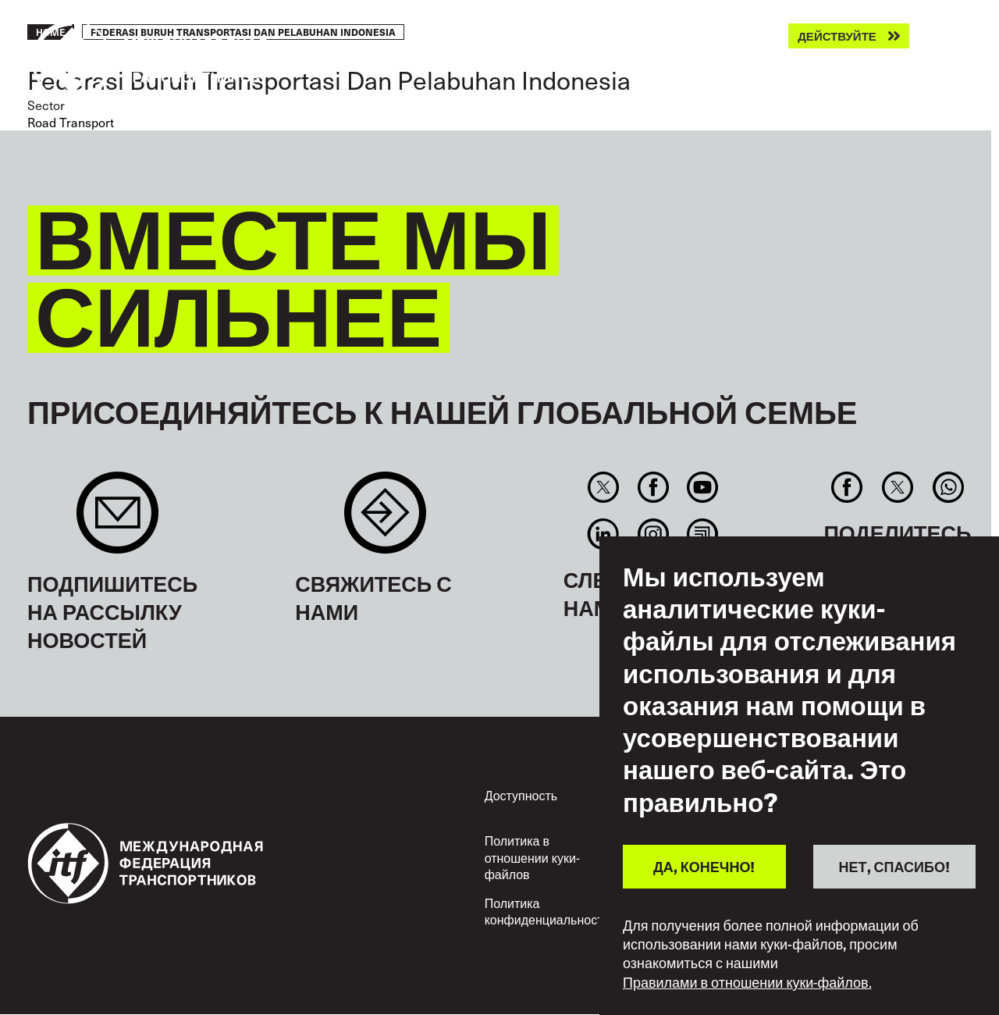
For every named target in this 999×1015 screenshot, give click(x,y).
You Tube (702, 487)
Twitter (603, 487)
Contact (385, 520)
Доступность (521, 795)
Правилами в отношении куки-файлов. (747, 982)
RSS (702, 534)
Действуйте (837, 36)
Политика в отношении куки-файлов (532, 857)
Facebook (653, 487)
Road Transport (70, 122)
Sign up (117, 520)
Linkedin (603, 534)
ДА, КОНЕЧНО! (704, 866)
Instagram (653, 534)
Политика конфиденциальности (547, 911)
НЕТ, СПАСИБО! (894, 866)
